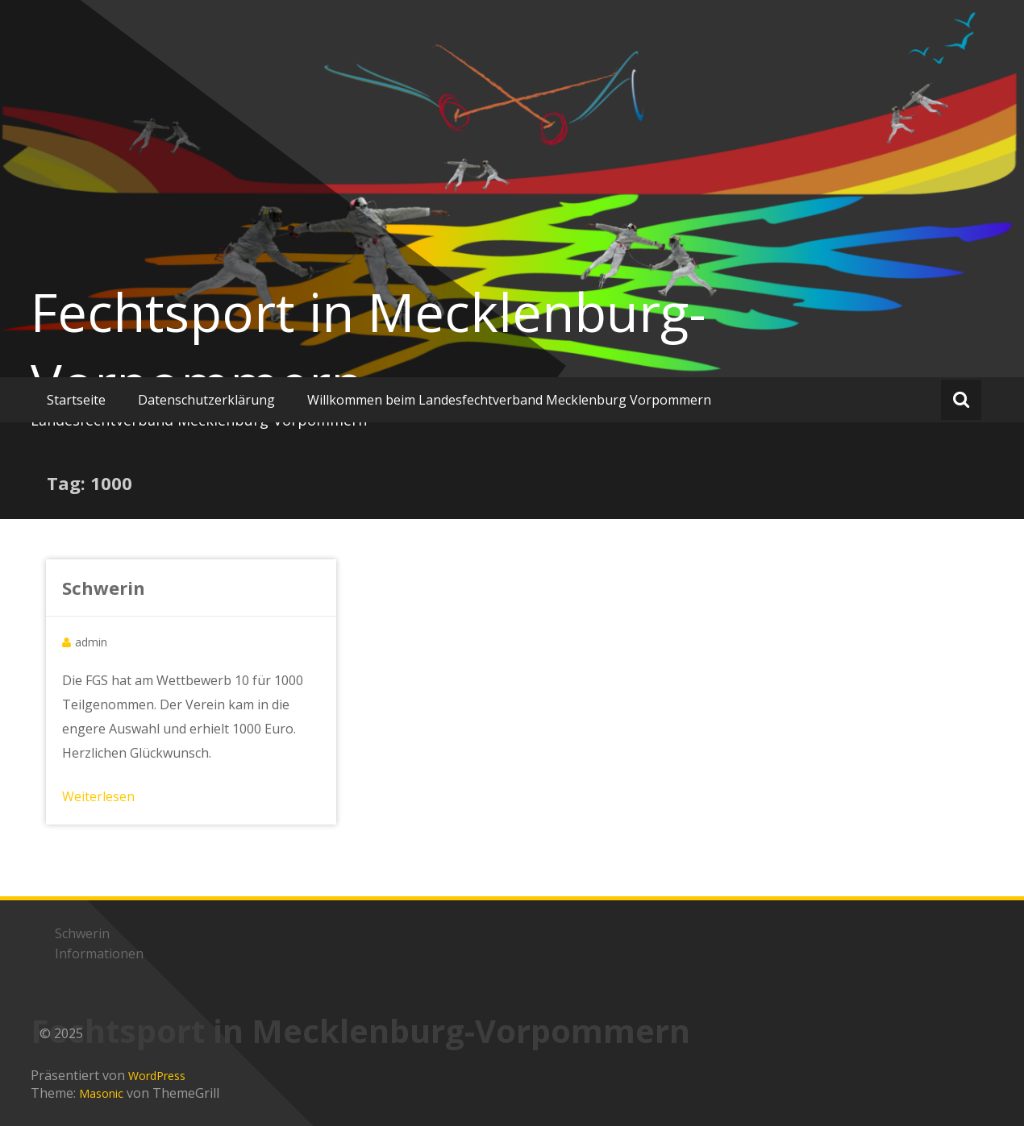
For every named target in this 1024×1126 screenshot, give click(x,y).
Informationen (99, 953)
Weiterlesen (98, 796)
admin (91, 642)
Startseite (76, 400)
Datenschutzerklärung (206, 400)
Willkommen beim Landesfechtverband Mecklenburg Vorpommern (509, 400)
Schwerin (103, 587)
